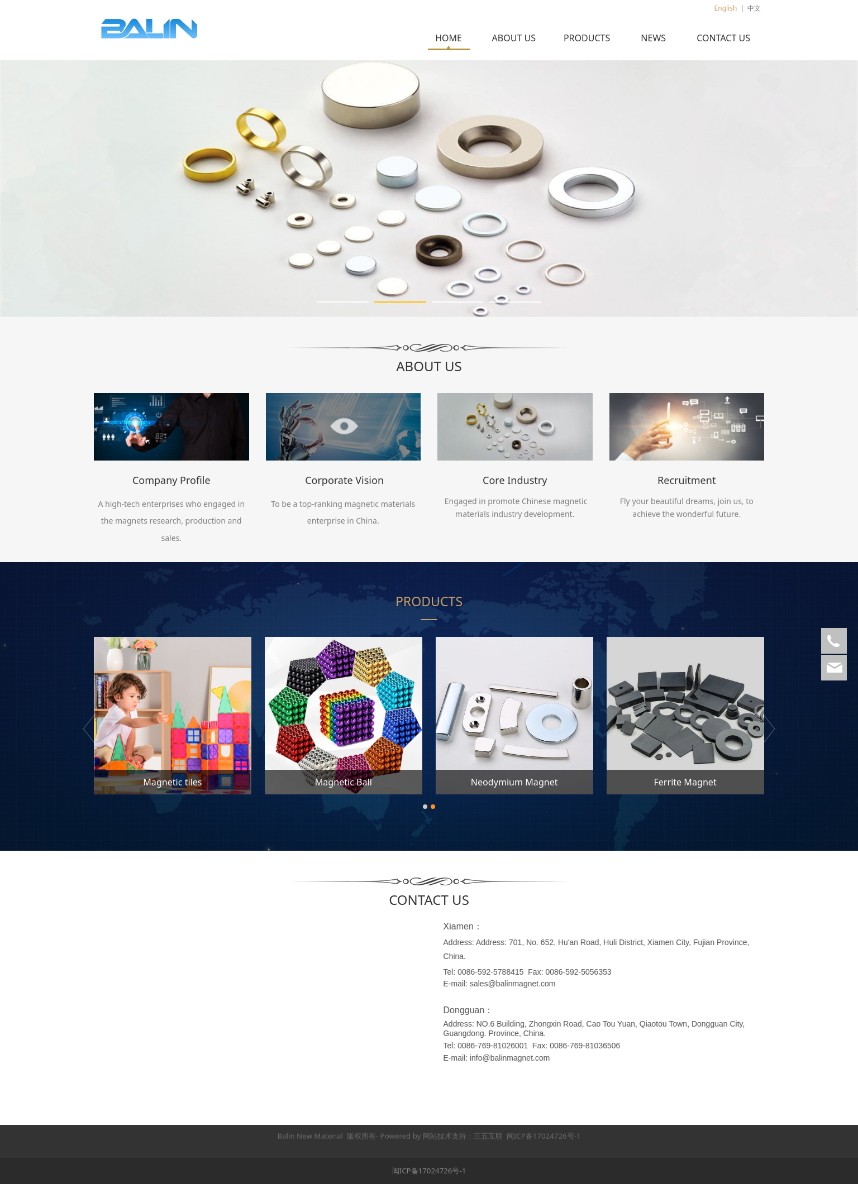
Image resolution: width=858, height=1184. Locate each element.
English (725, 8)
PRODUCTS (587, 38)
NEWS (653, 38)
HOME (448, 38)
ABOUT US (514, 38)
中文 (754, 8)
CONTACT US (723, 38)
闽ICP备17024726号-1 (429, 1171)
